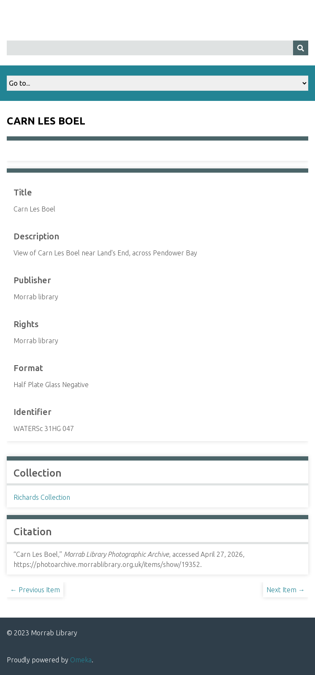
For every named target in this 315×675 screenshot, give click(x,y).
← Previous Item (35, 590)
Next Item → (285, 590)
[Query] (157, 48)
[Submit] (300, 48)
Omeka (81, 660)
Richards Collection (42, 497)
